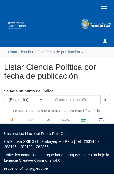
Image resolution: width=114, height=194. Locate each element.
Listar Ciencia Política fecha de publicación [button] (46, 52)
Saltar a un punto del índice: (29, 91)
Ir (105, 100)
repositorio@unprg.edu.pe (26, 168)
